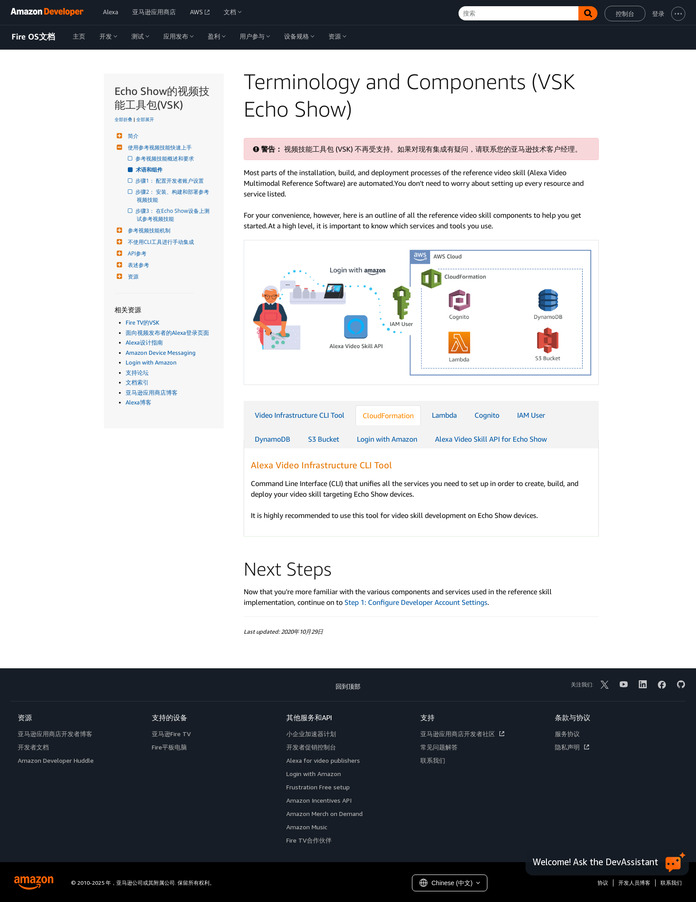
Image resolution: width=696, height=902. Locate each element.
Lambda (444, 415)
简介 (132, 136)
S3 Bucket (323, 439)
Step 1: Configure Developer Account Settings (415, 602)
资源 (132, 276)
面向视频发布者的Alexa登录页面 (167, 332)
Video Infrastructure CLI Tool (299, 415)
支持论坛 (137, 372)
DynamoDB (272, 439)
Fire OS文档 (33, 36)
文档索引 (137, 382)
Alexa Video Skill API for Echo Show (491, 439)
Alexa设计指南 (144, 342)
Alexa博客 (138, 402)
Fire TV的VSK (142, 322)
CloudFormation (388, 415)
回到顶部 (348, 686)
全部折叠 (123, 119)
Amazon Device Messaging (161, 352)
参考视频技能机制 (148, 230)
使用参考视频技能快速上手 (159, 147)
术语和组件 (149, 169)
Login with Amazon (151, 362)
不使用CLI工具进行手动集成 (160, 242)
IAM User (531, 415)
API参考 (136, 253)
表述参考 (137, 265)
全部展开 (145, 119)
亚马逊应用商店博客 (152, 392)
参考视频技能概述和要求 (165, 158)
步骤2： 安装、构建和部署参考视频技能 (173, 196)
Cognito (487, 415)
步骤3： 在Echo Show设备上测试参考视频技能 (173, 215)
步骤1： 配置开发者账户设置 (170, 180)
